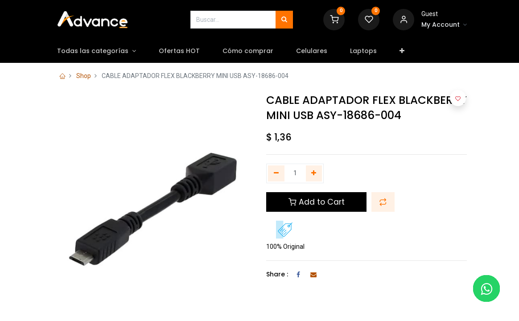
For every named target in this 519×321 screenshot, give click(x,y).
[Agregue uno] (314, 173)
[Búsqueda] (284, 20)
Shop (83, 75)
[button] (409, 51)
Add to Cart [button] (316, 202)
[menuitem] (186, 51)
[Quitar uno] (276, 173)
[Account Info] (444, 25)
